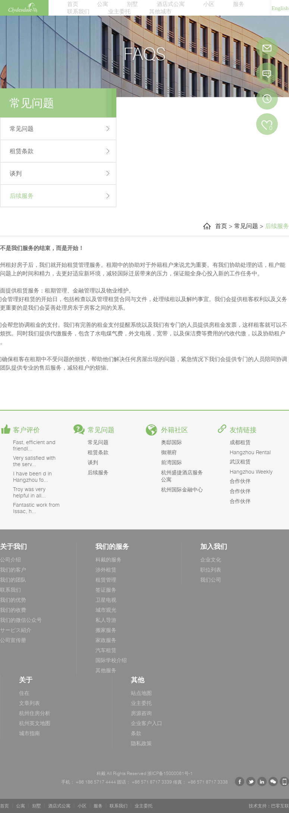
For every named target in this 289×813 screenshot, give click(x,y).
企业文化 (210, 559)
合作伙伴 (240, 481)
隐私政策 (141, 743)
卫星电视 (105, 600)
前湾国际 (171, 462)
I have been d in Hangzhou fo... (32, 476)
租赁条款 (22, 151)
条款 (136, 733)
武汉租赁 (240, 461)
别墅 (132, 3)
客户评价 (26, 430)
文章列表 (29, 703)
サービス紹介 (15, 630)
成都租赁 (240, 442)
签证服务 (105, 589)
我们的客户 (13, 569)
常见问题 (22, 128)
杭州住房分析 (34, 713)
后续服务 (22, 195)
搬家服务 (105, 630)
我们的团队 (13, 579)
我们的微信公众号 (21, 620)
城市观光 (105, 610)
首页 (72, 3)
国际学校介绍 (111, 660)
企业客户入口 (146, 723)
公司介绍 (10, 559)
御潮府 (169, 452)
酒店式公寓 (171, 3)
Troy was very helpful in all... (29, 492)
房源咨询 (141, 713)
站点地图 (141, 693)
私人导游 (105, 620)
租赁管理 (105, 579)
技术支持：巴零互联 (269, 806)
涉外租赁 (105, 569)
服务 (238, 3)
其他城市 (160, 11)
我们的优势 (13, 600)
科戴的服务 (108, 559)
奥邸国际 (171, 442)
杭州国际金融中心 (182, 489)
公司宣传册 (13, 640)
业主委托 (119, 11)
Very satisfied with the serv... (34, 461)
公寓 (102, 3)
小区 (208, 3)
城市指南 (29, 733)
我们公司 (210, 579)
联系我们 (78, 11)
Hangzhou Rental (250, 452)
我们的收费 (13, 610)
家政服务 (105, 640)
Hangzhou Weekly (251, 471)
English (280, 8)
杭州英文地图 (34, 723)
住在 (24, 693)
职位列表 (210, 569)
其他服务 (105, 670)
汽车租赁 (105, 650)
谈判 (16, 173)
